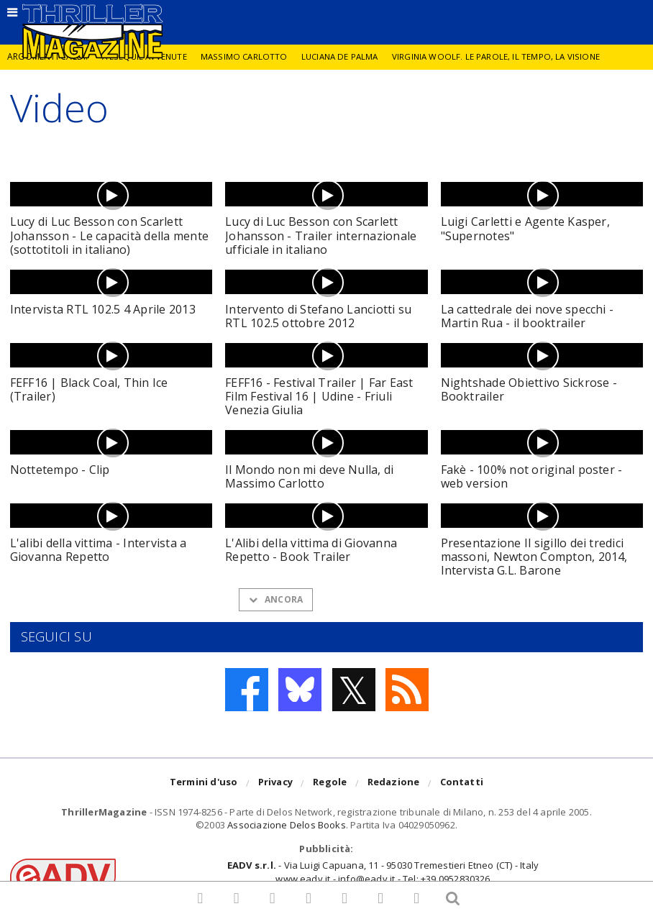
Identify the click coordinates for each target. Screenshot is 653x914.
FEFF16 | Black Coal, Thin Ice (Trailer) (89, 389)
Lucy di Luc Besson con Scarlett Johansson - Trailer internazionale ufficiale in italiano (320, 235)
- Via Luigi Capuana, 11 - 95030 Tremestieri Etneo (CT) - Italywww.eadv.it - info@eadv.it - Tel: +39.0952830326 (383, 872)
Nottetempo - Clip (60, 469)
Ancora (276, 599)
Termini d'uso (204, 783)
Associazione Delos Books (286, 824)
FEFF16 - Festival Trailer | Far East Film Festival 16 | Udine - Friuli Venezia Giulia (319, 396)
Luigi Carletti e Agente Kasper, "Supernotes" (525, 228)
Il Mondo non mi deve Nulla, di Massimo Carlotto (309, 476)
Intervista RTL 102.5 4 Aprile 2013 (103, 309)
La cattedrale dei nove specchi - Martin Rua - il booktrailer (527, 316)
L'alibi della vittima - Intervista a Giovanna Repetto (98, 550)
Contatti (462, 783)
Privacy (275, 783)
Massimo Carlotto (247, 56)
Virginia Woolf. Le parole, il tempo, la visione (506, 56)
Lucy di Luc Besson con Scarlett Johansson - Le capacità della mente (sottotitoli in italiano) (109, 235)
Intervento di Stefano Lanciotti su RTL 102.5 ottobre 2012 (318, 316)
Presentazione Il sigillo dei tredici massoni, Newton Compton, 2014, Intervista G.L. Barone (534, 556)
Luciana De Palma (346, 56)
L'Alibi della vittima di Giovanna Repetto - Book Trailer (311, 550)
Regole (330, 783)
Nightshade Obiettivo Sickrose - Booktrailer (529, 389)
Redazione (393, 783)
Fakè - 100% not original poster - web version (532, 476)
